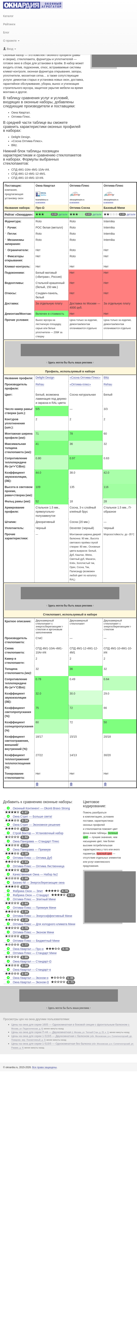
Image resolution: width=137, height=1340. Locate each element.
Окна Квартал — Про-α (24, 949)
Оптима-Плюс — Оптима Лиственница (34, 866)
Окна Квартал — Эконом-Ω (26, 982)
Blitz (106, 377)
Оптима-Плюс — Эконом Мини (29, 932)
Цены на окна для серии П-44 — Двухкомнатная (60, 1032)
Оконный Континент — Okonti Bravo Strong (37, 808)
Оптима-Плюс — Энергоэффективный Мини (38, 915)
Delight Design (45, 377)
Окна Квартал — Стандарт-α (27, 969)
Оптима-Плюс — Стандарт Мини (30, 953)
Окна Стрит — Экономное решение (32, 824)
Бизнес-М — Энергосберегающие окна (34, 882)
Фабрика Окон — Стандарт (26, 895)
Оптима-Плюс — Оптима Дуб (28, 857)
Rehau (40, 384)
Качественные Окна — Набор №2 (31, 874)
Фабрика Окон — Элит (23, 891)
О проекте (11, 40)
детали (63, 214)
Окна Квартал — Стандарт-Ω (27, 961)
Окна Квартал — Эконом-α (26, 977)
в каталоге (40, 202)
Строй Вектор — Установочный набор (33, 833)
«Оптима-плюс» (80, 384)
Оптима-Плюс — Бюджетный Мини (32, 940)
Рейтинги (9, 24)
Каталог (8, 16)
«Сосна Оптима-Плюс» (85, 377)
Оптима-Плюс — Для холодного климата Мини (39, 924)
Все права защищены (44, 1067)
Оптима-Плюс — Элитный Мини (30, 899)
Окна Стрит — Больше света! (28, 816)
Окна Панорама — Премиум (27, 849)
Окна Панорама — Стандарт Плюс (31, 841)
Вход (9, 49)
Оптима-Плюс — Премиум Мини (30, 907)
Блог (6, 32)
